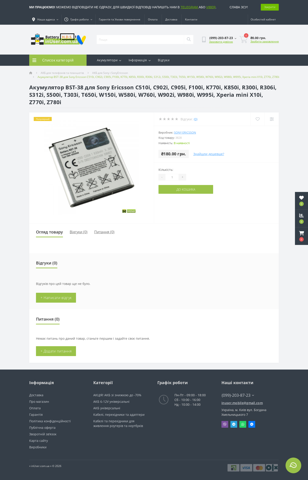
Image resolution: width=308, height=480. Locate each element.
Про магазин (39, 401)
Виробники (38, 447)
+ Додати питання (55, 351)
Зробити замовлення (264, 41)
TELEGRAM (190, 7)
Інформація (140, 60)
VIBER (211, 7)
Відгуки (164, 60)
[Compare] (272, 119)
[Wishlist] (257, 119)
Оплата (153, 19)
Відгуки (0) (78, 231)
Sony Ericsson (185, 132)
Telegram (233, 424)
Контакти (191, 19)
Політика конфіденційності (50, 421)
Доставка (171, 19)
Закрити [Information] (269, 7)
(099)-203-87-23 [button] (238, 395)
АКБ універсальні (106, 408)
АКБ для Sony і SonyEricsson (110, 73)
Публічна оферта (42, 427)
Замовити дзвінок (221, 42)
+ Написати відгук (55, 297)
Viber (224, 424)
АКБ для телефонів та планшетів (62, 73)
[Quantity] (172, 177)
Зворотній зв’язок (42, 434)
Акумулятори (109, 60)
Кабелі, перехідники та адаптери (119, 414)
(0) (195, 119)
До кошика (185, 189)
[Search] (188, 39)
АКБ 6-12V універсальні (111, 401)
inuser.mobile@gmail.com (242, 403)
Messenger (251, 424)
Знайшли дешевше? (208, 154)
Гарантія (36, 414)
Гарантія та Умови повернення (119, 19)
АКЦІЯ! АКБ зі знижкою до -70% (117, 395)
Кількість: (165, 169)
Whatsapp (242, 424)
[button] (301, 236)
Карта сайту (38, 440)
